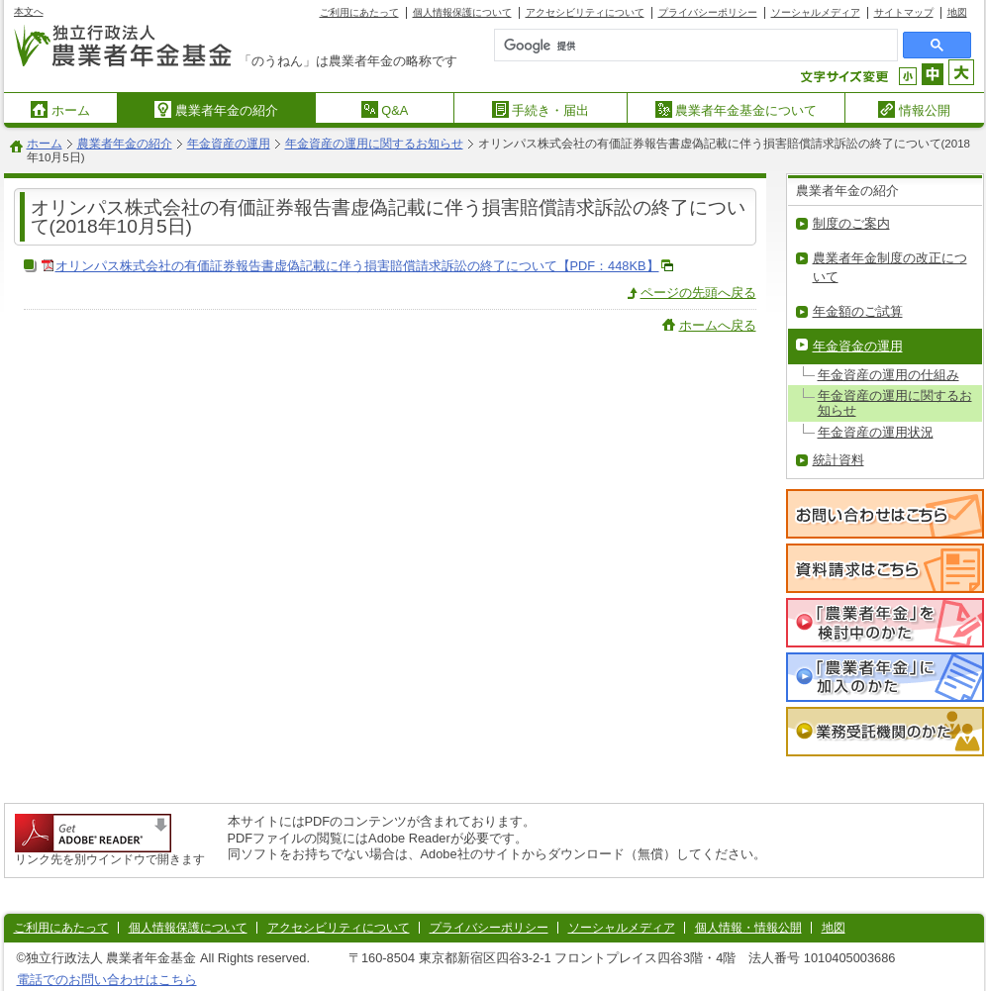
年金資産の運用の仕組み (888, 374)
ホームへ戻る (717, 325)
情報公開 (914, 109)
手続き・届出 (541, 109)
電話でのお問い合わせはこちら (107, 979)
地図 (957, 12)
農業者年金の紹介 (216, 109)
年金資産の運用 (228, 143)
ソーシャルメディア (815, 12)
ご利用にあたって (359, 12)
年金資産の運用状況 (876, 432)
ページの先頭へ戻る (698, 292)
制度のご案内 (851, 223)
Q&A (385, 109)
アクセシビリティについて (585, 12)
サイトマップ (904, 12)
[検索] (652, 45)
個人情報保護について (462, 12)
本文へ (29, 11)
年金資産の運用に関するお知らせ (374, 143)
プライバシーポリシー (707, 12)
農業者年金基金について (736, 109)
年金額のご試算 (858, 311)
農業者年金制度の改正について (890, 267)
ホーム (60, 109)
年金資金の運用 (858, 346)
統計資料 (838, 459)
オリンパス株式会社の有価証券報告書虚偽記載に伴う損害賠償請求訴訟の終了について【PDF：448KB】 (357, 265)
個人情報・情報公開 (748, 928)
